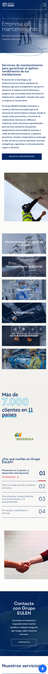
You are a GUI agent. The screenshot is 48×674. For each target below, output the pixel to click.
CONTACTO (24, 642)
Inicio (4, 18)
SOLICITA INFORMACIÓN (21, 157)
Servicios (10, 18)
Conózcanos (10, 477)
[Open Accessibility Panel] (43, 669)
